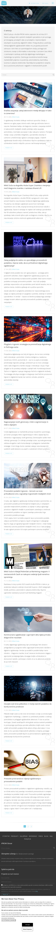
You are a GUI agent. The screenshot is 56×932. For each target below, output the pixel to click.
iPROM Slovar (6, 843)
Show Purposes (27, 929)
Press (41, 836)
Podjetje (27, 839)
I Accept (27, 924)
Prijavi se (5, 894)
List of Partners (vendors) (8, 920)
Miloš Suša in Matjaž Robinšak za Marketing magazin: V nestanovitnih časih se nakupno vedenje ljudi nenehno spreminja (27, 574)
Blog (46, 836)
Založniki (24, 836)
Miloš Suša (15, 117)
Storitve (6, 836)
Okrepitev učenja (17, 854)
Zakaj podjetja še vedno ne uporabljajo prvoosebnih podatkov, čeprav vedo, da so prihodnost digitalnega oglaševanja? (25, 263)
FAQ (51, 836)
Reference (33, 836)
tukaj (36, 891)
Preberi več (8, 148)
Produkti (14, 836)
